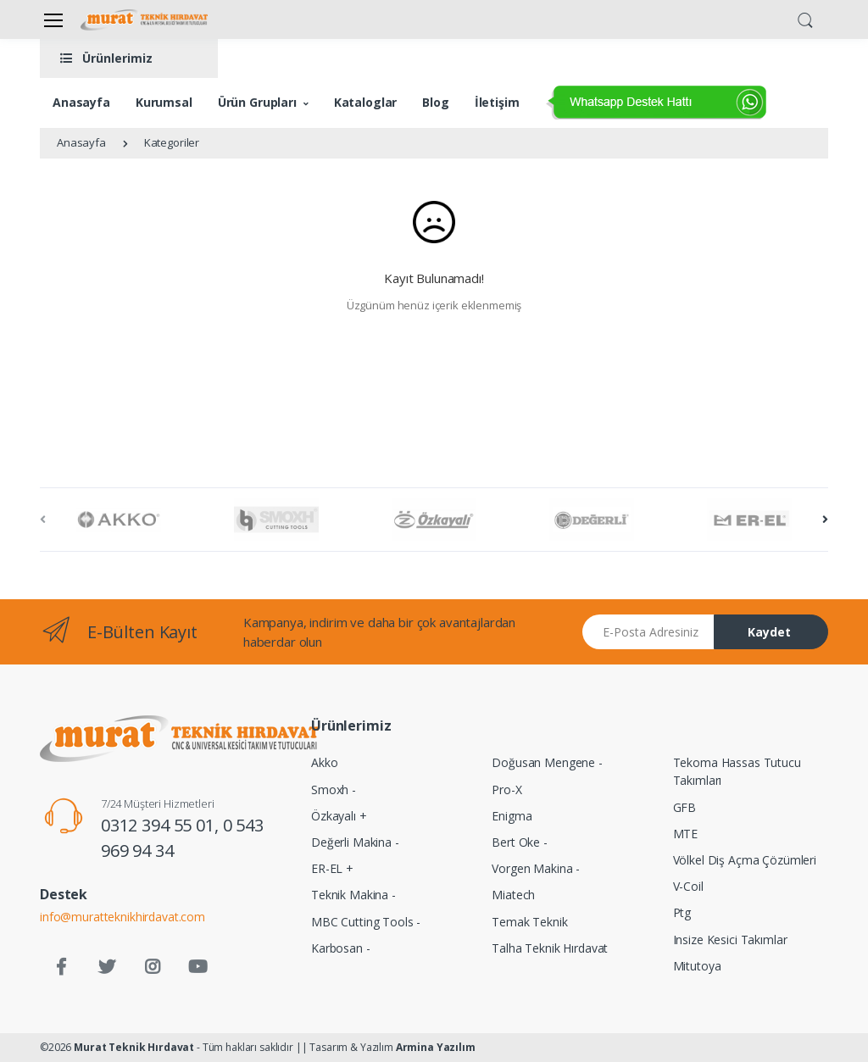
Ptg (682, 912)
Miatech (513, 895)
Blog (435, 102)
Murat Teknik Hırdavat (134, 1047)
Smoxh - (333, 789)
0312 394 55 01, (162, 825)
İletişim (497, 102)
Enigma (511, 816)
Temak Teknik (529, 922)
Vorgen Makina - (536, 868)
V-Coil (688, 886)
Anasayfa (81, 102)
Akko (324, 762)
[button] (805, 18)
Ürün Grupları (257, 102)
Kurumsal (164, 102)
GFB (685, 807)
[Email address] (648, 631)
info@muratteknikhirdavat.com (122, 917)
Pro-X (506, 789)
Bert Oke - (520, 842)
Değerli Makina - (355, 842)
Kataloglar (366, 102)
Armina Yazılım (436, 1047)
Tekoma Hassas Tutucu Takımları (737, 771)
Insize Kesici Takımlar (730, 939)
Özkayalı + (339, 816)
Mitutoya (697, 966)
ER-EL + (332, 868)
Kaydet (769, 632)
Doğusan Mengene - (547, 762)
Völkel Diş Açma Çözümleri (744, 860)
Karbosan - (340, 948)
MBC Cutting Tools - (365, 922)
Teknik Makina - (353, 895)
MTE (685, 834)
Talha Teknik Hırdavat (550, 948)
